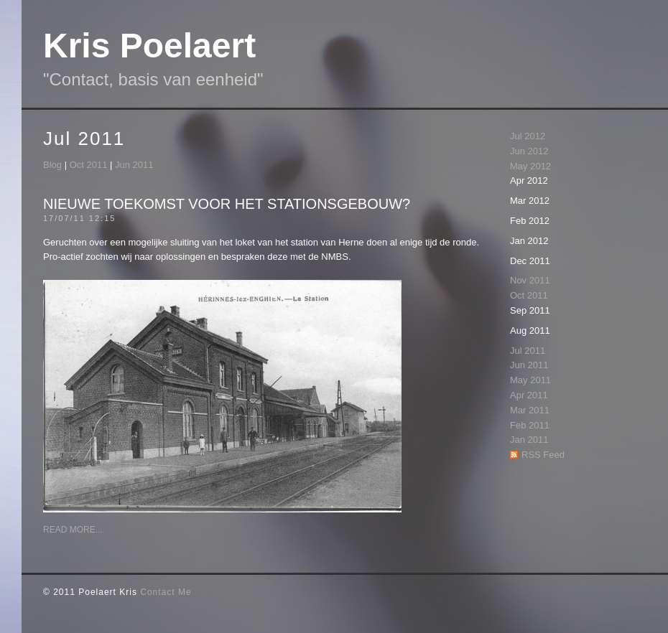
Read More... (73, 530)
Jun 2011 (134, 164)
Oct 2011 (89, 164)
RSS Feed (543, 454)
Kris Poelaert (149, 46)
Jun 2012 (529, 151)
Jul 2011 (527, 350)
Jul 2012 (527, 136)
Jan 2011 (529, 439)
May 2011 (530, 380)
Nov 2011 (530, 280)
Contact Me (165, 592)
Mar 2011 (529, 410)
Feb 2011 (529, 425)
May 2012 (530, 166)
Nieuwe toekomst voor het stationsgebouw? (226, 204)
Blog (52, 164)
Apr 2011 (529, 395)
